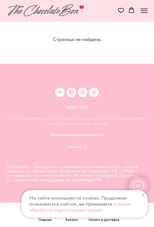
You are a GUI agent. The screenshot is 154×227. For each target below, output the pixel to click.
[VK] (60, 92)
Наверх (77, 146)
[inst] (71, 92)
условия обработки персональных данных (80, 207)
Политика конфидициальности (77, 134)
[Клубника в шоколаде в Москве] (82, 92)
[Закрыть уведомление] (143, 195)
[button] (121, 10)
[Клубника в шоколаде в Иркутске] (94, 92)
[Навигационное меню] (144, 11)
